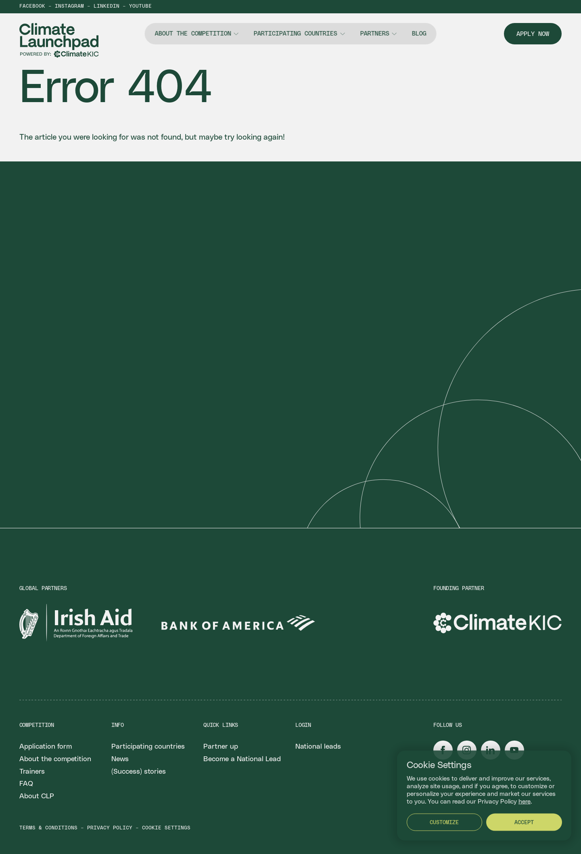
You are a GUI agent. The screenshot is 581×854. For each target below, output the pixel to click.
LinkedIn (106, 6)
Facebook (32, 6)
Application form (45, 746)
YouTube (140, 6)
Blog (419, 34)
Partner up (220, 746)
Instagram (69, 6)
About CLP (36, 796)
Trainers (32, 771)
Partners (374, 34)
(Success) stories (138, 771)
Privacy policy (109, 828)
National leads (318, 746)
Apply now (532, 34)
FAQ (26, 783)
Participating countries (295, 34)
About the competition (193, 34)
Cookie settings (166, 828)
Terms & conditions (48, 828)
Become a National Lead (242, 759)
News (120, 759)
